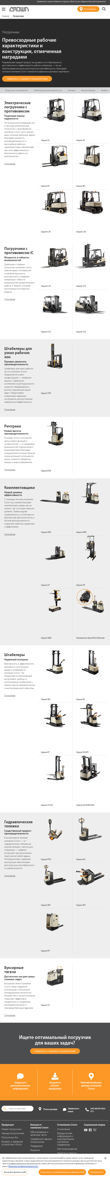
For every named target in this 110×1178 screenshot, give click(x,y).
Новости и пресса (62, 1)
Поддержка (36, 1146)
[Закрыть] (105, 1158)
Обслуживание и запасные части (39, 1133)
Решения (35, 1150)
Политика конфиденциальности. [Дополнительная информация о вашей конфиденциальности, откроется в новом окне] (23, 1166)
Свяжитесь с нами (45, 1)
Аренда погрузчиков (12, 1133)
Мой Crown (75, 1)
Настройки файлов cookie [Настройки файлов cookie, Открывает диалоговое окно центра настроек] (15, 1172)
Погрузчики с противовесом (16, 90)
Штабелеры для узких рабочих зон (48, 90)
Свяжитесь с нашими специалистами (27, 78)
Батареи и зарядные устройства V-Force (12, 1143)
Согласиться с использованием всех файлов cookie (62, 1172)
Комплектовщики (88, 90)
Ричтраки (71, 90)
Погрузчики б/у (9, 1137)
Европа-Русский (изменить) (94, 1)
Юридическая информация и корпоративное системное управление (65, 1139)
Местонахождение (67, 1148)
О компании (63, 1129)
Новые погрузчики (11, 1129)
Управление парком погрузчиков (41, 1140)
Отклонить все (97, 1172)
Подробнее (9, 163)
